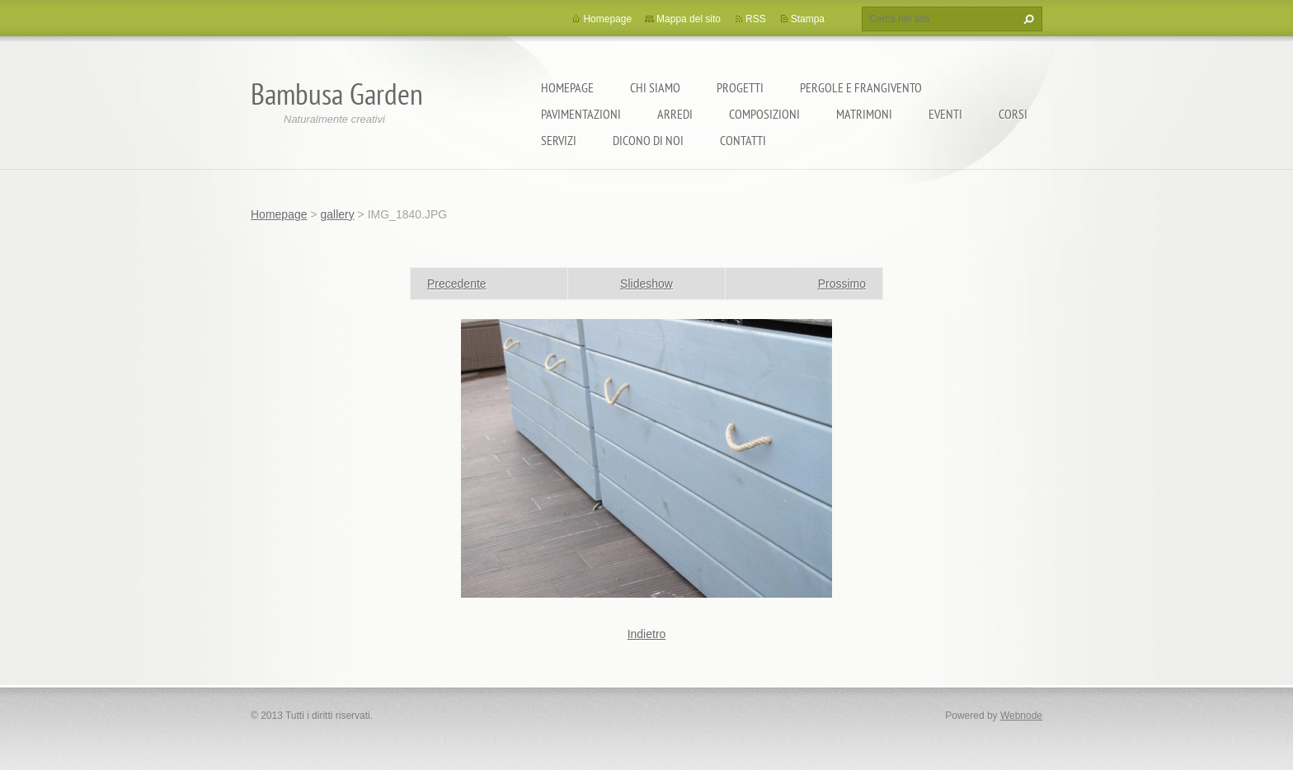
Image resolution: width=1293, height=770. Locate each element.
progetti (740, 87)
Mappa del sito (688, 19)
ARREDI (675, 114)
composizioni (764, 114)
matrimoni (864, 114)
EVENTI (945, 114)
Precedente (457, 283)
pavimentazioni (581, 114)
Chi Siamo (655, 87)
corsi (1013, 114)
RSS (755, 19)
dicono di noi (648, 140)
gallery (337, 214)
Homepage (567, 87)
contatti (743, 140)
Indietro (647, 634)
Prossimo (842, 283)
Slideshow (646, 283)
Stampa (808, 19)
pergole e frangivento (861, 87)
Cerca (1026, 19)
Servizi (558, 140)
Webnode (1021, 715)
